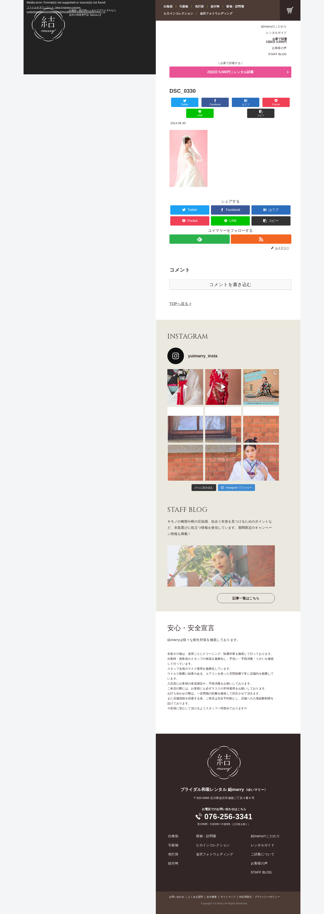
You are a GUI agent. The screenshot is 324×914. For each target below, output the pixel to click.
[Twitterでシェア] (179, 102)
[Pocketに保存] (240, 102)
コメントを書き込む (230, 274)
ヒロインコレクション (178, 13)
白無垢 (168, 6)
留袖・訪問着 (235, 6)
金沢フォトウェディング (216, 13)
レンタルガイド (276, 32)
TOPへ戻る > (180, 293)
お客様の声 (279, 48)
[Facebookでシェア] (200, 102)
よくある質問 (195, 886)
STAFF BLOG (277, 54)
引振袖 (183, 6)
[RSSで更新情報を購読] (261, 228)
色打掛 (199, 6)
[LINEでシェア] (260, 102)
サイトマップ (228, 886)
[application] (90, 37)
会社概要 (212, 886)
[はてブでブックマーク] (220, 102)
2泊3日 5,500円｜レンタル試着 (230, 72)
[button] (281, 102)
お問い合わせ (176, 886)
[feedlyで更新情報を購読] (199, 228)
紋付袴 (215, 6)
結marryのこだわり (274, 26)
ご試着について (262, 843)
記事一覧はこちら (246, 588)
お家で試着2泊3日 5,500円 (276, 40)
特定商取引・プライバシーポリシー (259, 886)
